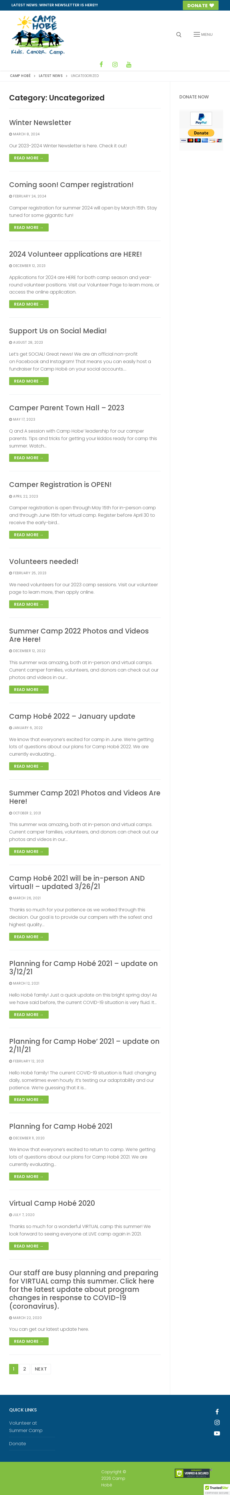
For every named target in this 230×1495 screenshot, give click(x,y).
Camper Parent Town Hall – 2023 (66, 408)
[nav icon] (203, 35)
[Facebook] (101, 65)
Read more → (29, 158)
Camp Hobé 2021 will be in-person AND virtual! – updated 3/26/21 (77, 882)
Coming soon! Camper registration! (71, 185)
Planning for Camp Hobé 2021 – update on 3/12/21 (83, 967)
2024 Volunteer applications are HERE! (75, 254)
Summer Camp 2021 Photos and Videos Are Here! (84, 797)
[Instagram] (115, 65)
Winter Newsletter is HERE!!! (68, 5)
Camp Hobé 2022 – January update (72, 716)
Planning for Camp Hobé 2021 (60, 1126)
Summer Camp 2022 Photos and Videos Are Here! (79, 635)
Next (41, 1369)
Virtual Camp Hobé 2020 (52, 1203)
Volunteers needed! (43, 561)
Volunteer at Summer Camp (26, 1427)
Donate (200, 5)
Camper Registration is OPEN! (60, 484)
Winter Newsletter (40, 122)
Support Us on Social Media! (58, 331)
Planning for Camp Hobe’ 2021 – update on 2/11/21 (84, 1045)
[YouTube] (129, 65)
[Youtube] (217, 1433)
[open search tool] (179, 34)
